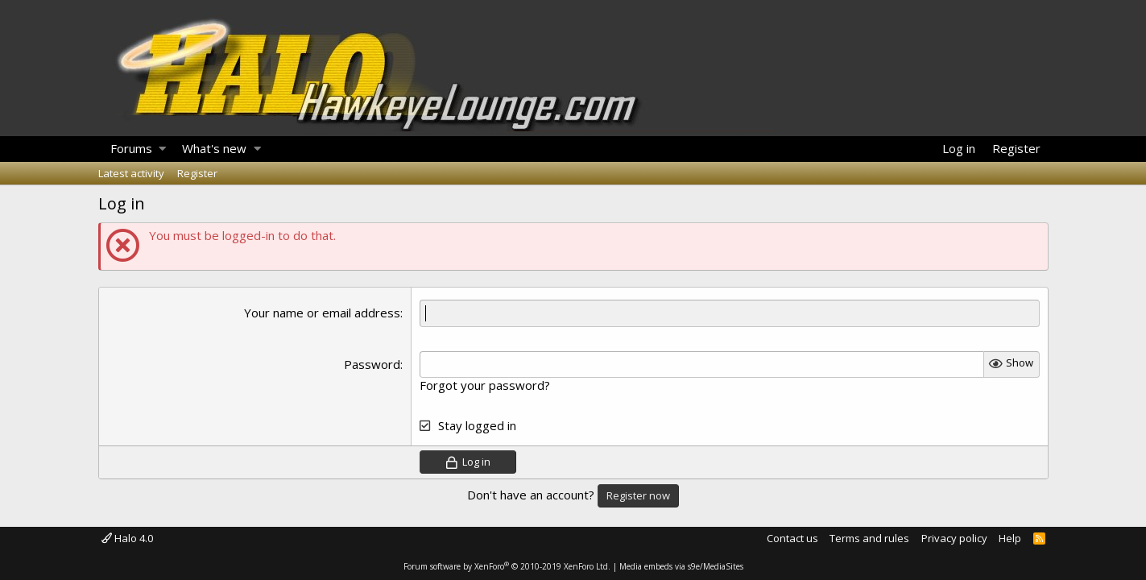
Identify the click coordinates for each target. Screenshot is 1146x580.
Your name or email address (322, 312)
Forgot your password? (485, 385)
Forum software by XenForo (506, 566)
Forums (131, 148)
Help (1010, 538)
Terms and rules (869, 538)
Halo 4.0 (127, 538)
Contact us (792, 538)
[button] (162, 149)
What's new (214, 148)
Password (372, 364)
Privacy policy (954, 538)
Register (197, 173)
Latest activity (131, 173)
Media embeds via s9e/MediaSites (681, 566)
